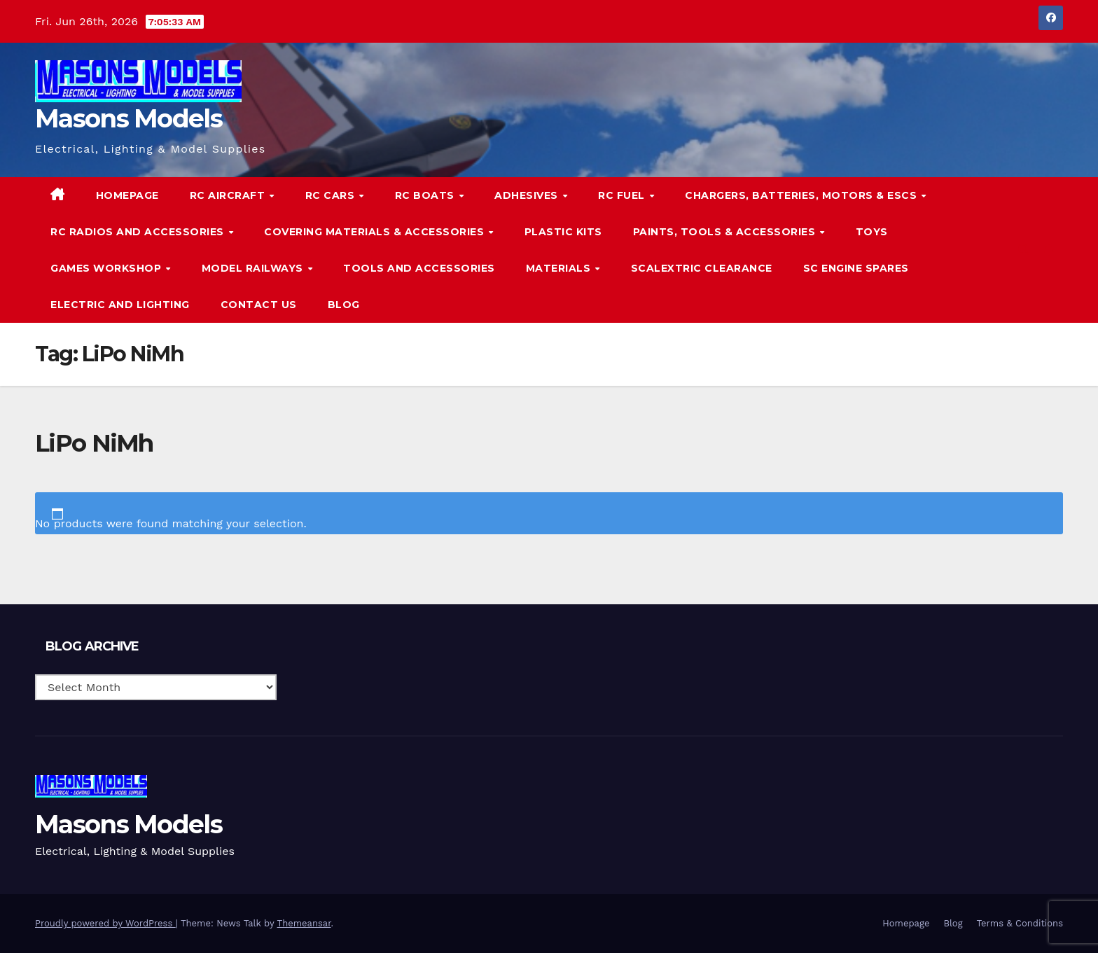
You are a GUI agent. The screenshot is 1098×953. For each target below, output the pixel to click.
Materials (560, 268)
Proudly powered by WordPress (105, 923)
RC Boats (426, 195)
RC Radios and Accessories (138, 231)
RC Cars (331, 195)
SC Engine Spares (856, 268)
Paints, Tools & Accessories (726, 231)
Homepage (127, 195)
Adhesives (527, 195)
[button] (1023, 249)
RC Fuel (623, 195)
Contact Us (259, 304)
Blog (344, 304)
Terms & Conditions (1020, 923)
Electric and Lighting (120, 304)
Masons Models (128, 118)
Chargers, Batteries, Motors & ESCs (802, 195)
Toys (872, 231)
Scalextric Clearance (701, 268)
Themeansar (304, 923)
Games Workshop (107, 268)
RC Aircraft (229, 195)
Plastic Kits (563, 231)
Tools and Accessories (419, 268)
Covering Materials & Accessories (375, 231)
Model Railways (254, 268)
